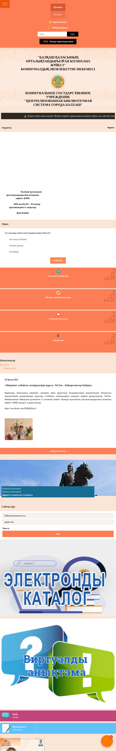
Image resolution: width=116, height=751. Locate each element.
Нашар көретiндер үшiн (61, 41)
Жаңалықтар (10, 368)
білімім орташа (16, 245)
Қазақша (58, 7)
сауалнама (64, 728)
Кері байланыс (60, 22)
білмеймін (14, 252)
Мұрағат (110, 127)
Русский (57, 14)
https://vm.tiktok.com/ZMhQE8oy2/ (20, 408)
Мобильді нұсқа (60, 28)
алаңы (64, 715)
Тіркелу (5, 528)
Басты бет (4, 365)
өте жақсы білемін (18, 239)
